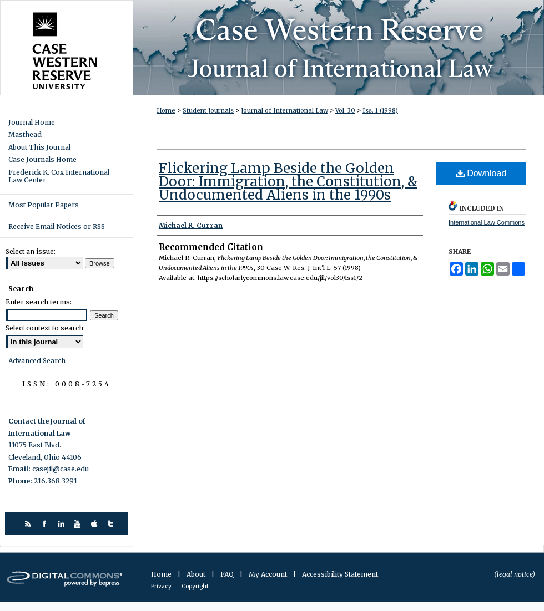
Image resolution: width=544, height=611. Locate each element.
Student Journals (208, 110)
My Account (269, 574)
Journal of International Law (284, 110)
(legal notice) (514, 574)
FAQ (227, 574)
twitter (112, 523)
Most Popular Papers (43, 205)
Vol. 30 (345, 110)
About (197, 574)
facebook (45, 523)
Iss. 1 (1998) (380, 110)
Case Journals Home (42, 160)
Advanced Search (37, 361)
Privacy (162, 586)
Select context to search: (45, 328)
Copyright (195, 586)
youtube (79, 523)
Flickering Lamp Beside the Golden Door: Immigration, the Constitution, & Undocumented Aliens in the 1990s (288, 181)
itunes (95, 523)
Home (166, 110)
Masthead (25, 135)
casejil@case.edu (60, 469)
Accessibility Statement (340, 574)
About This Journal (39, 147)
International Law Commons (487, 222)
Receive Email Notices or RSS (56, 226)
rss (29, 523)
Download (481, 173)
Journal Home (31, 122)
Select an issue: (31, 251)
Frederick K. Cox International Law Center (58, 176)
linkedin (62, 523)
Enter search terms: (39, 302)
